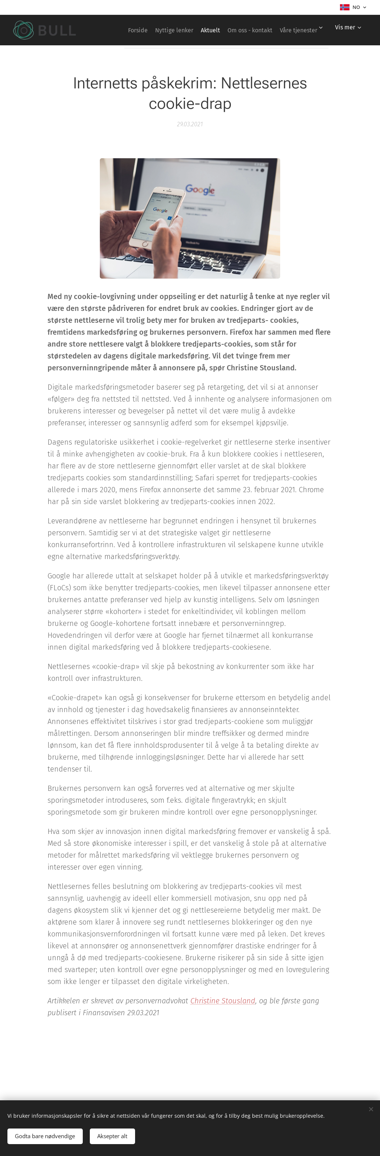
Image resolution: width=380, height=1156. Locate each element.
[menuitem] (169, 30)
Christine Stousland (222, 1000)
